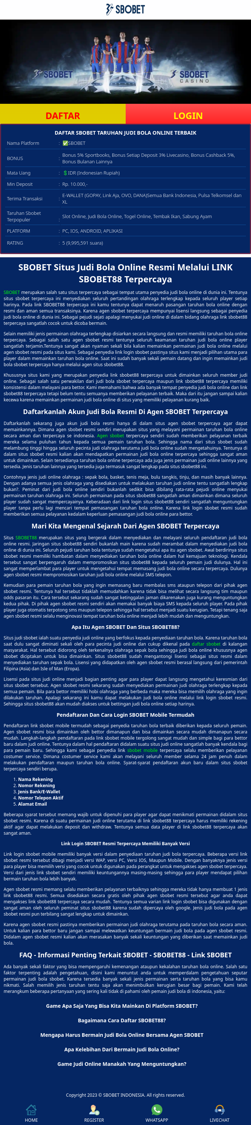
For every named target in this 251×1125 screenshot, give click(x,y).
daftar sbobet (206, 644)
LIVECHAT (220, 1113)
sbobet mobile (142, 750)
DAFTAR (62, 115)
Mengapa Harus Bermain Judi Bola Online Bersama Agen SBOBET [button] (121, 1034)
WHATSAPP (157, 1113)
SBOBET (12, 292)
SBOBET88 (26, 538)
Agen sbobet (110, 436)
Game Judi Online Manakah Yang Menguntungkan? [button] (121, 1063)
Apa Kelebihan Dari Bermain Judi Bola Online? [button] (121, 1049)
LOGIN (188, 115)
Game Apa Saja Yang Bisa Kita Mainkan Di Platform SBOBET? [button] (122, 1005)
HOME (31, 1113)
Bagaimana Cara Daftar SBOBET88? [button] (122, 1020)
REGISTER (94, 1113)
